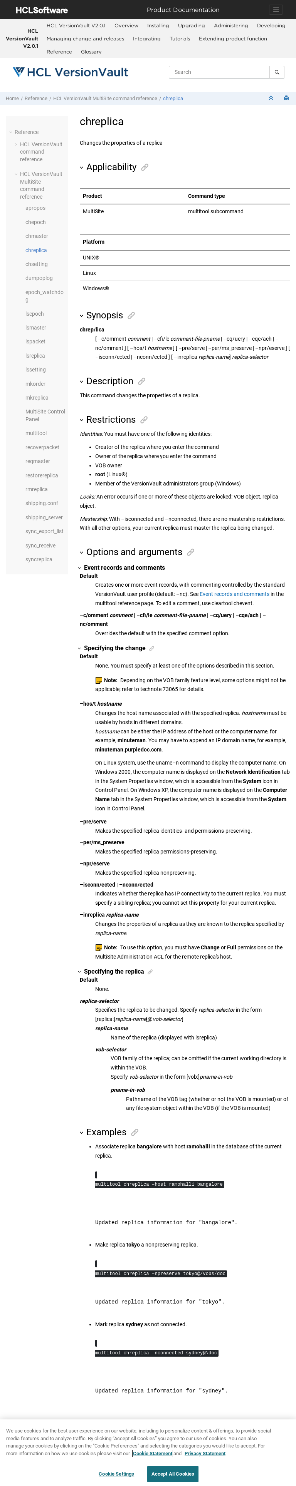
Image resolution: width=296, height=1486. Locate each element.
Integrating (147, 38)
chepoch (35, 222)
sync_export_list (44, 531)
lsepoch (34, 314)
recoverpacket (42, 447)
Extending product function (233, 38)
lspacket (35, 341)
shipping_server (44, 517)
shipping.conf (41, 503)
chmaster (36, 236)
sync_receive (40, 545)
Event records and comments (234, 594)
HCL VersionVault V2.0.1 (22, 38)
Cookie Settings (116, 1474)
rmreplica (36, 489)
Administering (231, 25)
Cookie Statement (152, 1454)
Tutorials (180, 38)
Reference (59, 51)
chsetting (36, 264)
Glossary (91, 51)
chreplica (173, 98)
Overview (126, 25)
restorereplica (41, 475)
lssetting (35, 369)
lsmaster (35, 328)
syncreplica (38, 559)
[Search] (276, 72)
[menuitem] (76, 25)
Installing (158, 25)
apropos (35, 208)
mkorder (35, 384)
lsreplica (35, 356)
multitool (36, 433)
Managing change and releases (85, 38)
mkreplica (37, 398)
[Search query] (226, 72)
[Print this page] (287, 98)
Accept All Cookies (172, 1474)
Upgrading (191, 25)
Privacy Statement (205, 1454)
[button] (11, 132)
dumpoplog (39, 278)
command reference (105, 98)
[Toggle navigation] (276, 10)
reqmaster (37, 461)
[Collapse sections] (272, 98)
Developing (271, 25)
